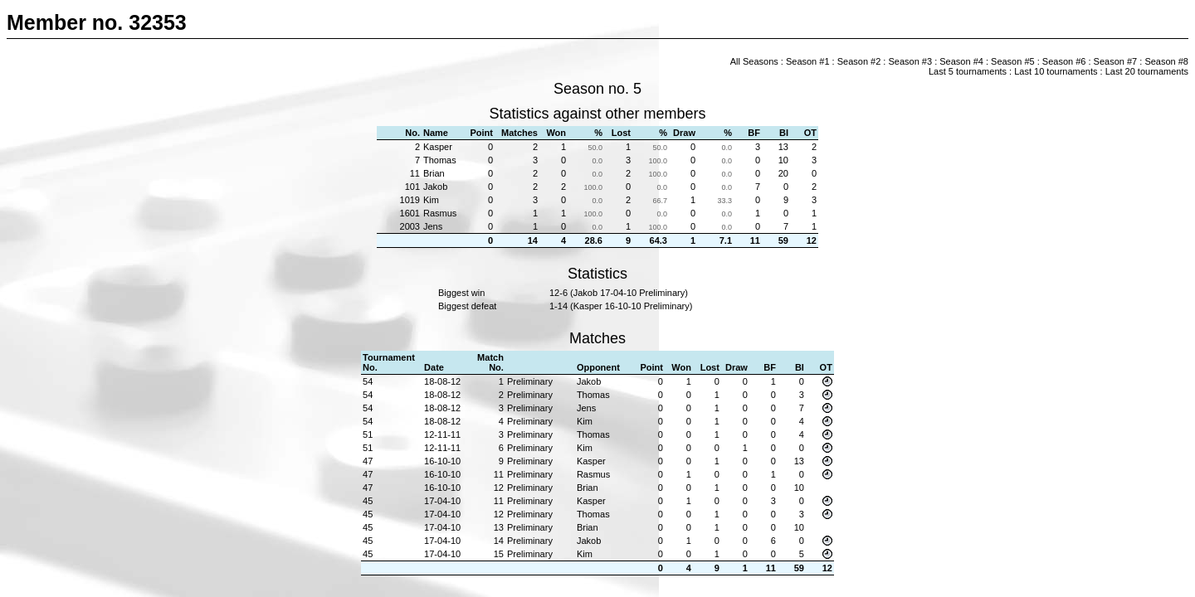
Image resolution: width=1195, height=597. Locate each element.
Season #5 (1013, 61)
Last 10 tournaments (1055, 71)
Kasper (437, 147)
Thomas (439, 160)
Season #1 (808, 61)
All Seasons (754, 61)
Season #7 (1116, 61)
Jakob (435, 187)
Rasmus (439, 213)
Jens (432, 226)
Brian (434, 173)
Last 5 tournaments (968, 71)
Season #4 (961, 61)
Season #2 (859, 61)
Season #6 (1064, 61)
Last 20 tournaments (1146, 71)
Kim (431, 200)
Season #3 (910, 61)
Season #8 (1166, 61)
